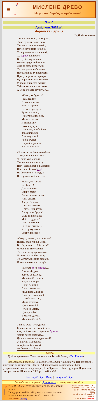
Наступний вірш (64, 377)
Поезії (49, 22)
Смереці (23, 398)
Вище (49, 377)
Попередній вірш (34, 377)
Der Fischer (76, 356)
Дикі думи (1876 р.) (49, 27)
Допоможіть (49, 382)
